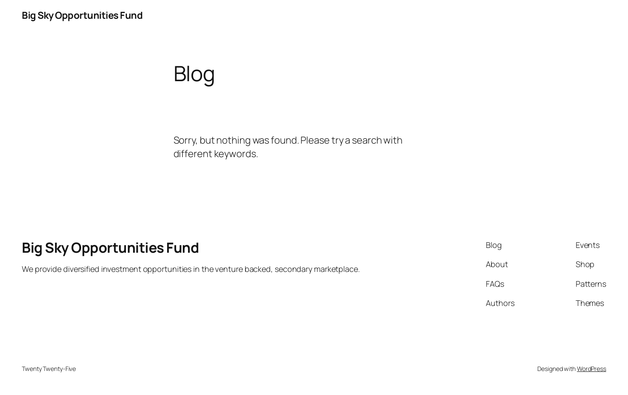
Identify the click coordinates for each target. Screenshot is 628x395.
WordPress (591, 368)
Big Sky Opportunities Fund (82, 15)
